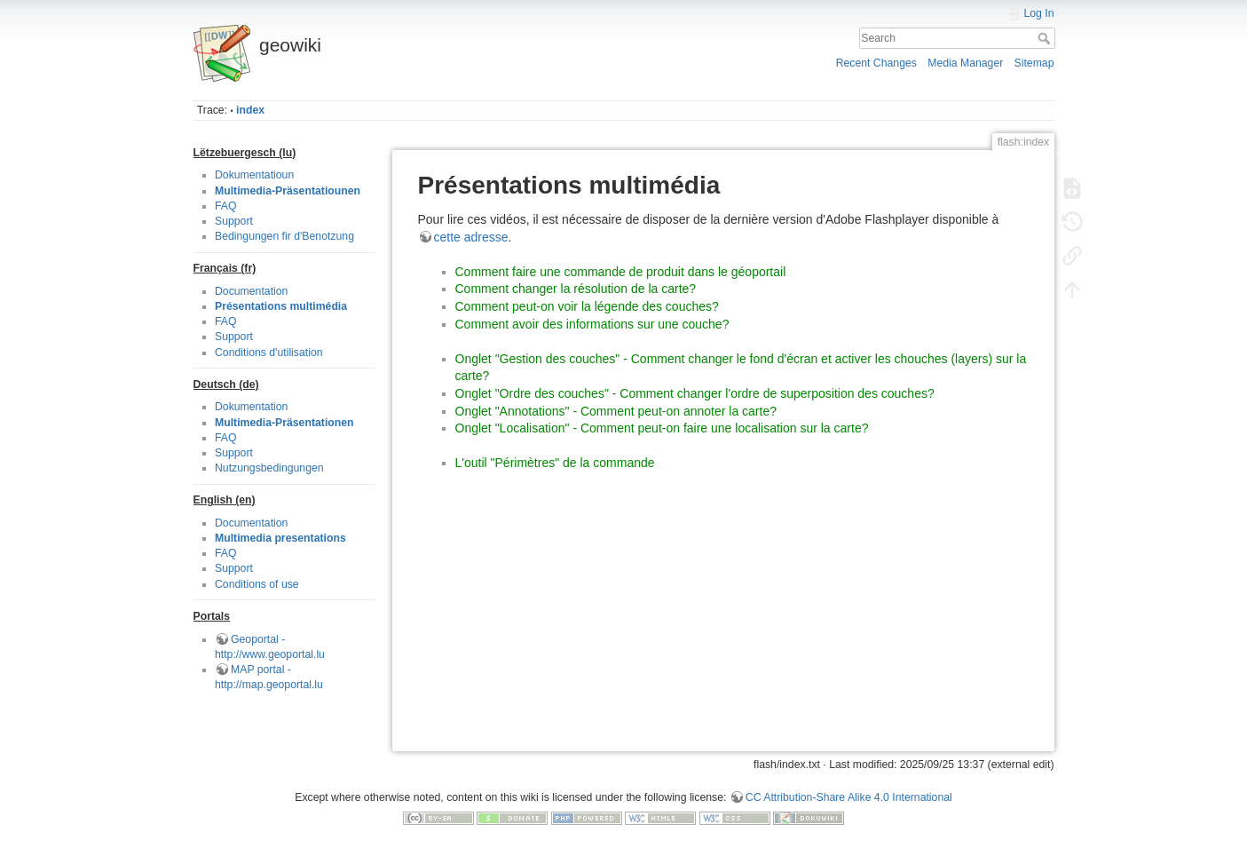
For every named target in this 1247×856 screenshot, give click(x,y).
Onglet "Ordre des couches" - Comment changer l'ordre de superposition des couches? (695, 393)
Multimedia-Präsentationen (284, 422)
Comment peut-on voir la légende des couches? (587, 306)
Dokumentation (251, 406)
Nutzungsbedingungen (269, 468)
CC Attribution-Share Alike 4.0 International (849, 797)
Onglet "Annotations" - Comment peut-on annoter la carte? (616, 411)
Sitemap (1034, 63)
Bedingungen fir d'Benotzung (284, 236)
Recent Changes (876, 63)
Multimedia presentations (280, 538)
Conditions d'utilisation (269, 352)
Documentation (251, 291)
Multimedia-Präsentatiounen (287, 191)
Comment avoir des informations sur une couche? (592, 324)
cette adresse (471, 237)
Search (1046, 38)
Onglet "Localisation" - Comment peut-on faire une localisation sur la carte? (662, 428)
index (250, 110)
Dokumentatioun (254, 175)
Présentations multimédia (281, 306)
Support (234, 221)
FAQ (226, 206)
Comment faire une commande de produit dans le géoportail (620, 272)
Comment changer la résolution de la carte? (576, 288)
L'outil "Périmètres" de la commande (555, 463)
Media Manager (965, 63)
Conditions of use (257, 584)
